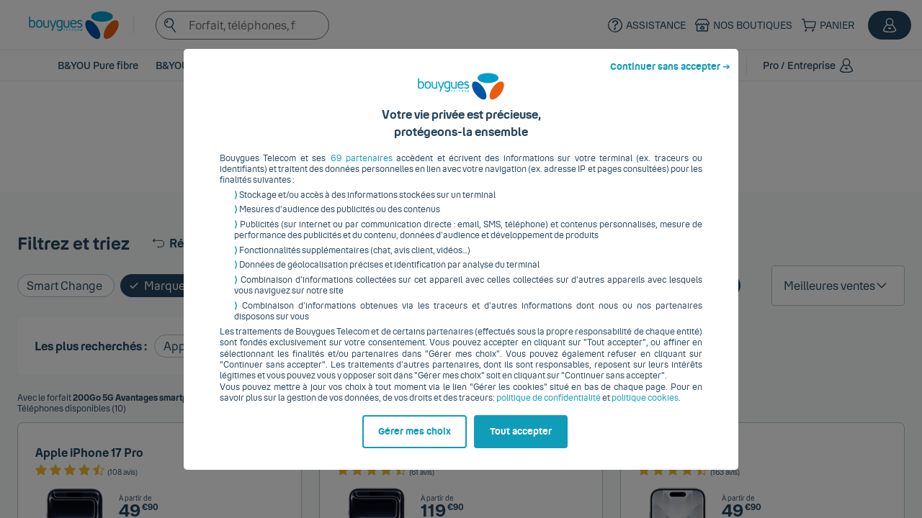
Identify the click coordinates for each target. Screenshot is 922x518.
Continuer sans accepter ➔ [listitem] (670, 77)
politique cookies (645, 409)
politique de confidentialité (548, 409)
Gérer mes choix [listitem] (414, 442)
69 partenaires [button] (362, 169)
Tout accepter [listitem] (521, 442)
